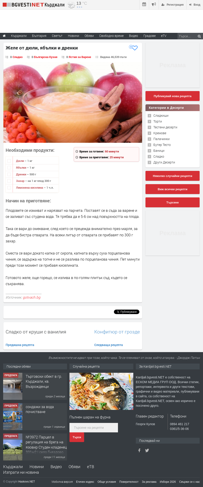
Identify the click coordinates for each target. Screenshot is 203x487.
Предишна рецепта (20, 345)
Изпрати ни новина (21, 472)
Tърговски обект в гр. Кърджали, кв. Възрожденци (44, 381)
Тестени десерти (165, 127)
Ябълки (21, 167)
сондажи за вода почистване (40, 409)
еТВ (90, 466)
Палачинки (161, 139)
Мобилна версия (62, 481)
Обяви (74, 466)
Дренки (21, 174)
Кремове (159, 133)
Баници (158, 150)
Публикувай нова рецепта (172, 96)
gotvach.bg (31, 297)
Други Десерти (164, 162)
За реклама (149, 481)
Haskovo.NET (26, 481)
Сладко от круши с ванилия (36, 331)
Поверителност (128, 481)
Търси (77, 437)
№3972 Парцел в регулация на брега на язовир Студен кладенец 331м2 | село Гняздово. (46, 444)
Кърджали (13, 466)
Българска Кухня (45, 57)
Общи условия (107, 481)
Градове (149, 36)
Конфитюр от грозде (117, 332)
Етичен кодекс (85, 481)
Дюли (20, 161)
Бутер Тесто (162, 145)
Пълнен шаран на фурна (90, 417)
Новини (73, 36)
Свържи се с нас (189, 481)
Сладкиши (160, 115)
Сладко (18, 57)
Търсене (172, 202)
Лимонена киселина (30, 187)
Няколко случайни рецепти (172, 176)
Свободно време (111, 36)
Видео (56, 466)
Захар (20, 181)
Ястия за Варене (80, 57)
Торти (157, 121)
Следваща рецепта (108, 345)
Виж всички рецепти (172, 189)
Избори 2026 (168, 481)
